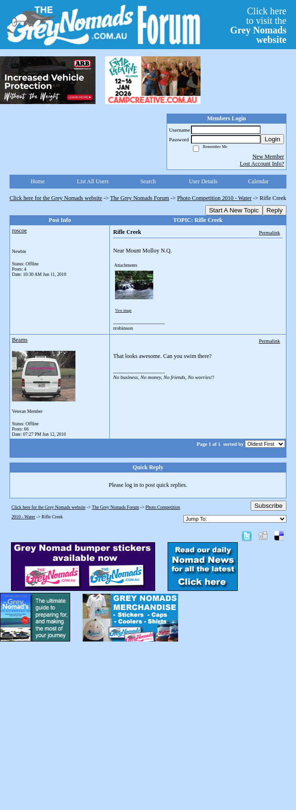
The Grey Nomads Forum (139, 198)
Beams (20, 340)
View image (123, 311)
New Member (268, 156)
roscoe (19, 230)
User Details (203, 181)
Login (272, 139)
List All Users (93, 181)
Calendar (258, 181)
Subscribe (268, 505)
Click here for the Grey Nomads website (56, 198)
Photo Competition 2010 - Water (214, 198)
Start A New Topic (234, 210)
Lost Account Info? (262, 163)
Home (37, 181)
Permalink (269, 232)
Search (148, 181)
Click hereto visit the (258, 25)
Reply (274, 210)
